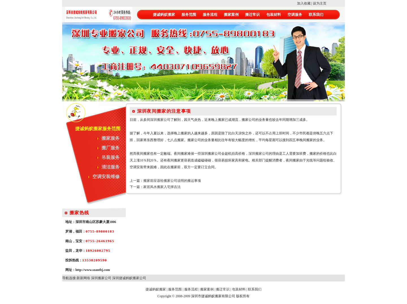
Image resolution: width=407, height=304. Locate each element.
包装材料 (273, 14)
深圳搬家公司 (160, 120)
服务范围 (188, 14)
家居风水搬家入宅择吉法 (162, 187)
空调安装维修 (106, 176)
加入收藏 (304, 3)
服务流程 (210, 14)
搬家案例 (231, 14)
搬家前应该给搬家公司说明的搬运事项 (172, 181)
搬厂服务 (110, 147)
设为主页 (319, 3)
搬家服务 (110, 138)
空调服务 (294, 14)
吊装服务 (110, 157)
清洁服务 (110, 167)
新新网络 (83, 278)
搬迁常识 (252, 14)
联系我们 (316, 14)
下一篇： (136, 187)
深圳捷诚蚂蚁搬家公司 (129, 278)
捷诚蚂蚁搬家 (164, 14)
